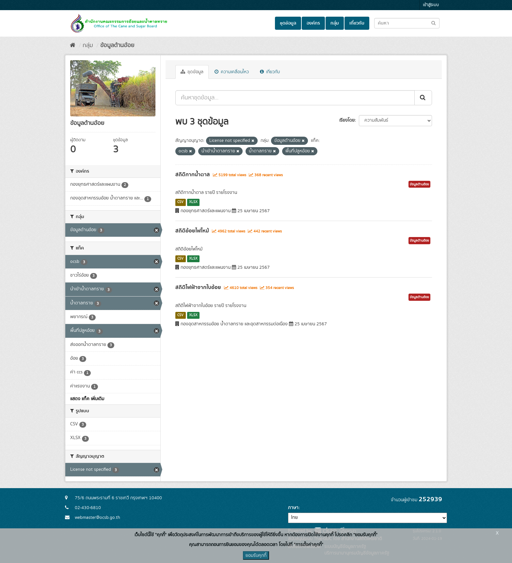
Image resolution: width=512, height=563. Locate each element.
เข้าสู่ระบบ (431, 5)
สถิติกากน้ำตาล (192, 174)
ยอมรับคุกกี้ (256, 555)
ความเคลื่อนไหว (232, 72)
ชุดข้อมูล (288, 23)
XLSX (193, 202)
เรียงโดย (347, 120)
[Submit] (423, 97)
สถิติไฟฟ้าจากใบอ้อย (198, 287)
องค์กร (313, 23)
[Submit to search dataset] (433, 23)
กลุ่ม (334, 23)
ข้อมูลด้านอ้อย (117, 45)
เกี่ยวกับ (356, 23)
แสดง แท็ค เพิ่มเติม (87, 399)
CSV (180, 202)
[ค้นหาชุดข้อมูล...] (295, 97)
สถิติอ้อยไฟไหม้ (192, 231)
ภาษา (293, 507)
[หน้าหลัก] (72, 45)
